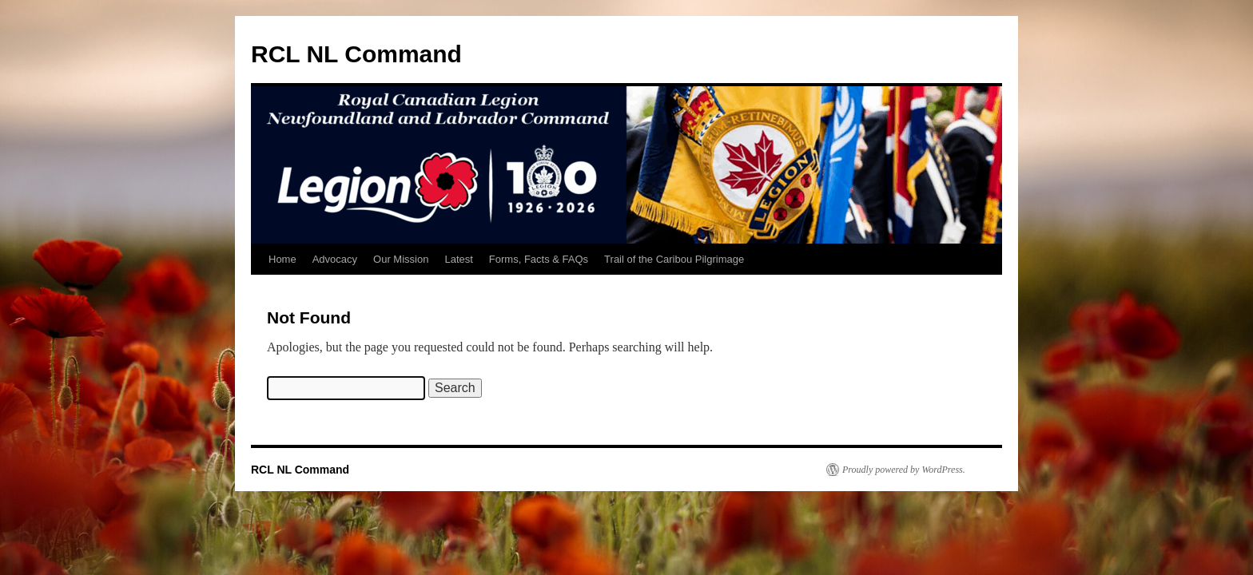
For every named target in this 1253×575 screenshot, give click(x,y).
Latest (458, 259)
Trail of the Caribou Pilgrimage (674, 259)
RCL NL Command (356, 54)
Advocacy (334, 259)
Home (282, 259)
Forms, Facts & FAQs (538, 259)
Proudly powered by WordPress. (903, 469)
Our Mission (400, 259)
